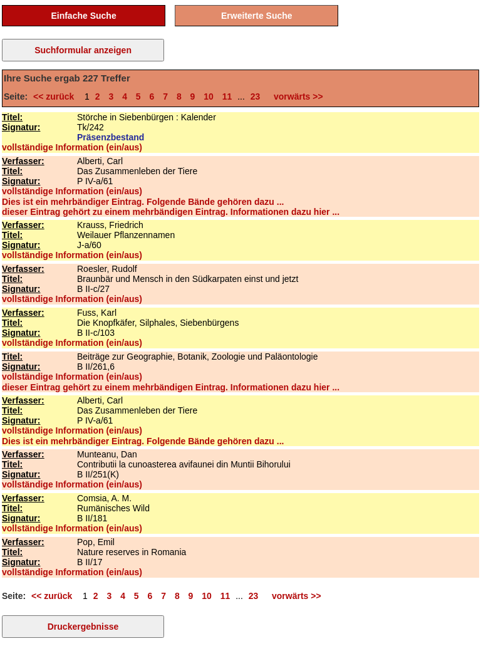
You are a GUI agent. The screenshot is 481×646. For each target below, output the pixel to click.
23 (256, 96)
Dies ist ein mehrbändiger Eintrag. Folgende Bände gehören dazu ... (143, 202)
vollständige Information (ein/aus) (72, 147)
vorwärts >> (296, 96)
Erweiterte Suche (256, 16)
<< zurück (56, 96)
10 (209, 96)
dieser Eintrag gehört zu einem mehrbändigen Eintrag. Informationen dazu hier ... (170, 212)
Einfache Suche (83, 16)
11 (227, 96)
